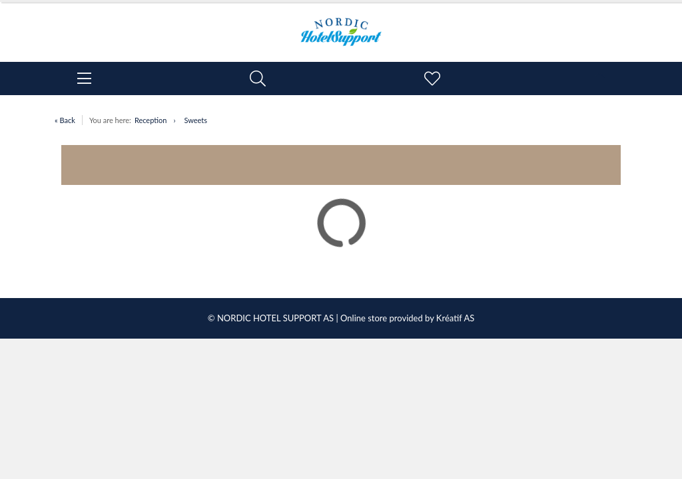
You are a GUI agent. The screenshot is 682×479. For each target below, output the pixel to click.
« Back (65, 120)
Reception (151, 120)
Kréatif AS (455, 318)
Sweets (195, 120)
